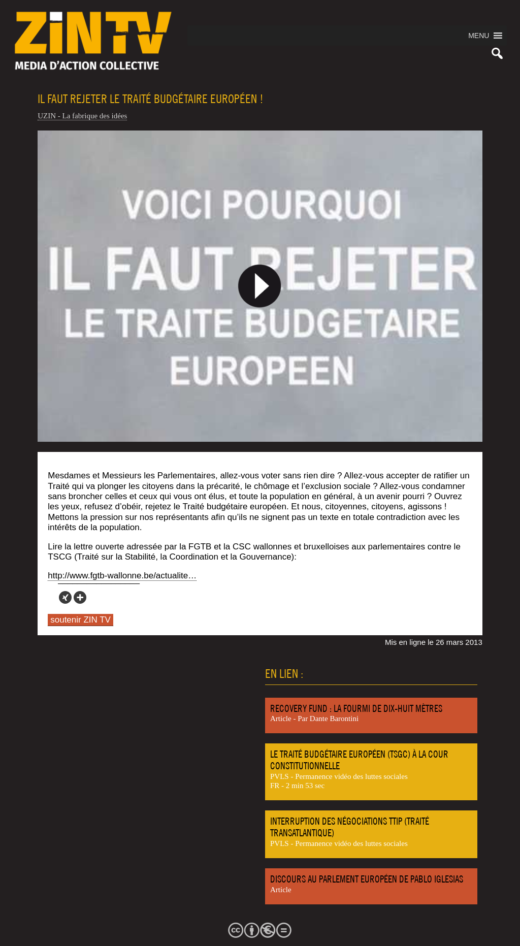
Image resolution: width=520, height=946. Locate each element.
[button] (478, 35)
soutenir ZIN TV (80, 620)
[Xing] (65, 597)
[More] (80, 597)
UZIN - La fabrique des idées (82, 116)
